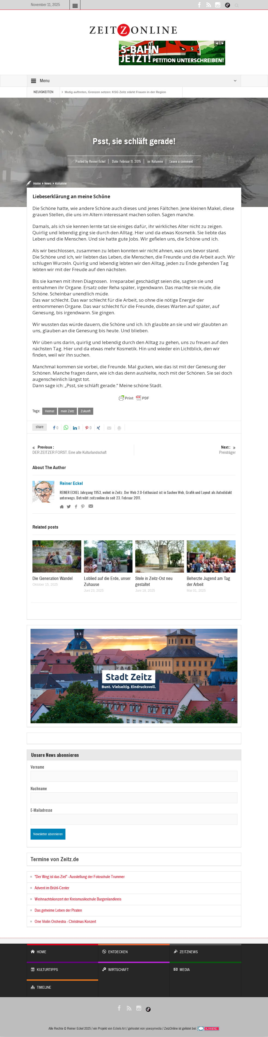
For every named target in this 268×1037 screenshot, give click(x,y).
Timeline (62, 985)
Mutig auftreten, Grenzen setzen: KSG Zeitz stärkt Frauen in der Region (115, 92)
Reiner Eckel (71, 484)
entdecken (134, 949)
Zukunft (86, 411)
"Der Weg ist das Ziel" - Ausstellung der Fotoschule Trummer (80, 877)
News (47, 183)
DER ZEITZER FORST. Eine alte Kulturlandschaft (83, 450)
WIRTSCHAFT (134, 967)
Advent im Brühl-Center (52, 888)
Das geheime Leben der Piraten (58, 910)
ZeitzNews (205, 949)
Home (37, 183)
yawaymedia (154, 1029)
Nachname (39, 788)
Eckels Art (119, 1029)
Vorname (37, 767)
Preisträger (184, 450)
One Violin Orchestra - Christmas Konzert (65, 922)
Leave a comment (181, 161)
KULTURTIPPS (62, 967)
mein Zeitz (67, 411)
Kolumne (157, 161)
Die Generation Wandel (52, 579)
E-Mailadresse (41, 810)
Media (205, 967)
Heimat (49, 411)
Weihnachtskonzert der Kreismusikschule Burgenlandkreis (78, 899)
